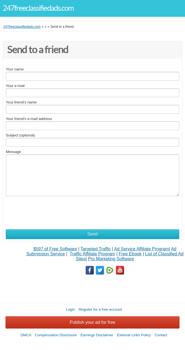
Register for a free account (100, 309)
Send (92, 234)
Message (13, 152)
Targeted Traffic (95, 249)
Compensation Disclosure (56, 335)
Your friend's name (21, 102)
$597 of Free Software (55, 249)
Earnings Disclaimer (96, 335)
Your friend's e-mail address (29, 119)
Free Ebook (130, 253)
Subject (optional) (20, 135)
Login (70, 309)
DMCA (26, 335)
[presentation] (47, 209)
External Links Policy (134, 335)
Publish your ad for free (92, 322)
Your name (15, 69)
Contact (160, 335)
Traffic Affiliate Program (92, 253)
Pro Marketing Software (111, 258)
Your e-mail (15, 86)
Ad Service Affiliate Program (141, 249)
